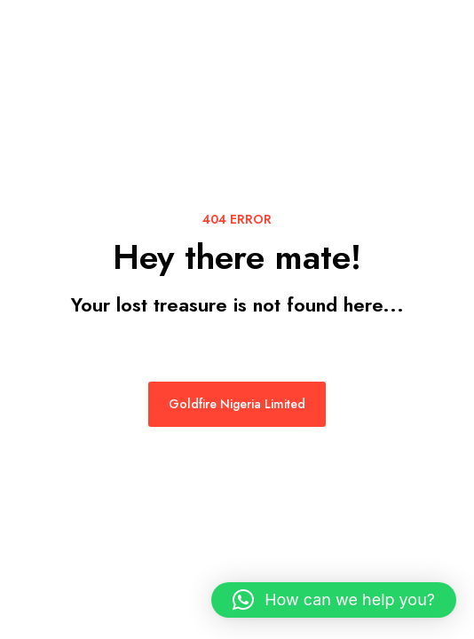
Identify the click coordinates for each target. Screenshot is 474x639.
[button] (333, 600)
